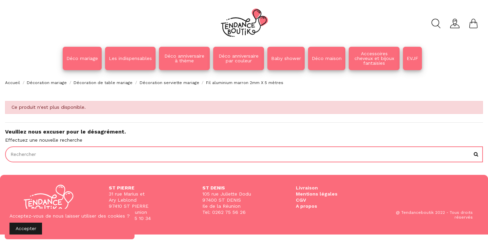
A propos (306, 206)
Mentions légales (317, 194)
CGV (301, 200)
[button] (184, 58)
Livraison (307, 187)
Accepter (26, 228)
